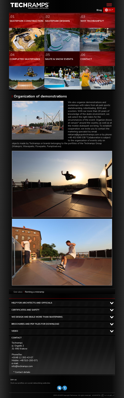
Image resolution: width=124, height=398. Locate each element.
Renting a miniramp (34, 291)
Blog (99, 10)
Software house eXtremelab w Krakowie (107, 395)
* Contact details (21, 372)
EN (110, 10)
